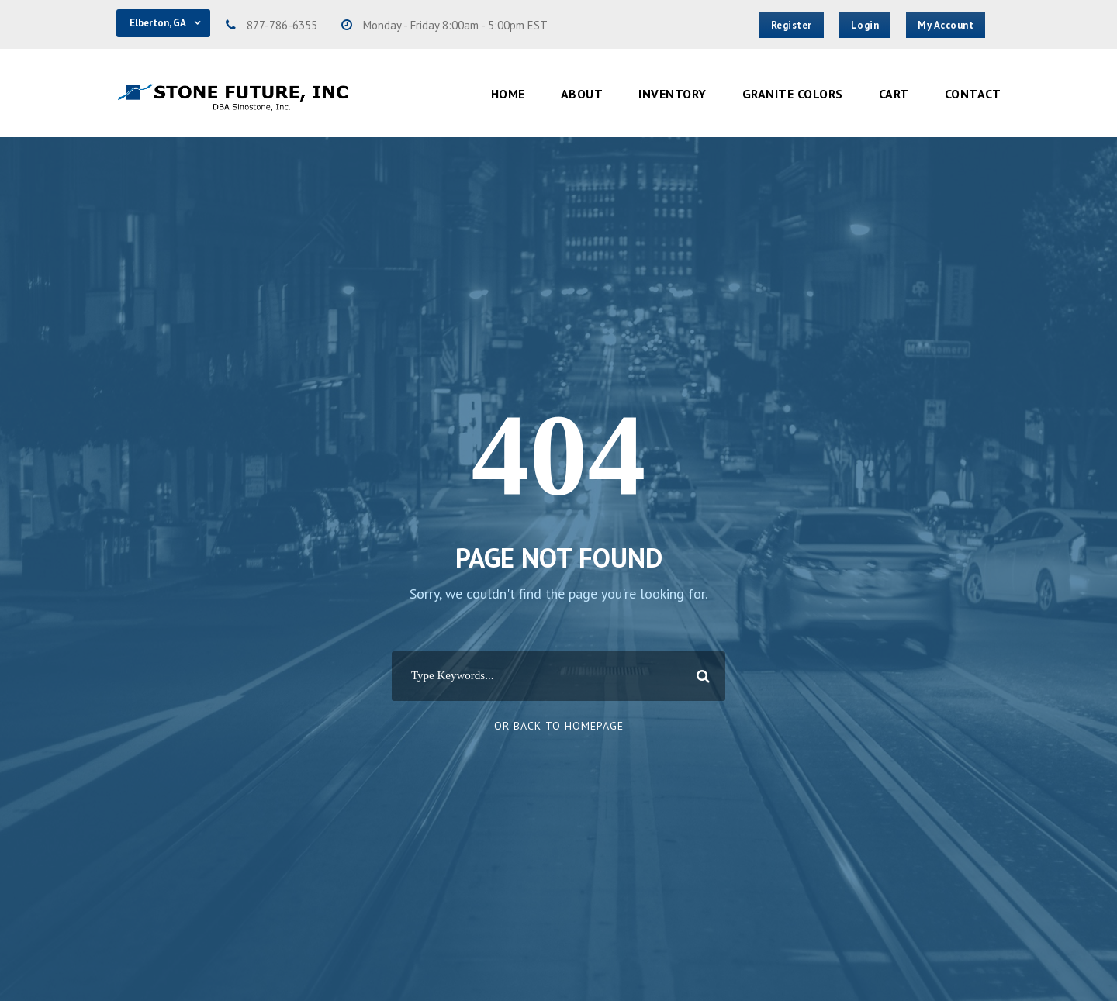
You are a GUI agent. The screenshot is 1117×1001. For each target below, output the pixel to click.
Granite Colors (792, 94)
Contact (973, 94)
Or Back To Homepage (559, 726)
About (582, 94)
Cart (894, 94)
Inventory (672, 94)
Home (508, 94)
